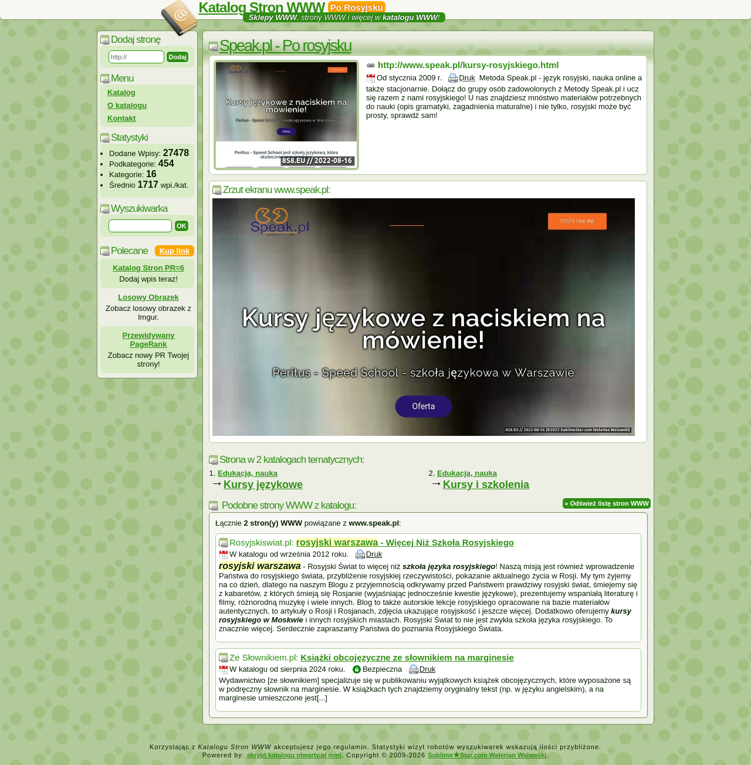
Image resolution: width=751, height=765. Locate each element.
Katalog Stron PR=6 (148, 267)
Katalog (121, 92)
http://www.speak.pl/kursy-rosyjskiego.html (468, 65)
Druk (467, 77)
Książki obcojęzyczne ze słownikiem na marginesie (406, 657)
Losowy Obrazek (148, 297)
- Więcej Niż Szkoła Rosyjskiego (405, 542)
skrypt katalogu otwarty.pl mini (294, 755)
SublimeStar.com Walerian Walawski (487, 755)
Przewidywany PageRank (149, 339)
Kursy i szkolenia (486, 484)
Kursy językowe (263, 484)
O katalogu (127, 105)
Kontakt (121, 118)
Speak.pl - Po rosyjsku (285, 46)
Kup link (175, 250)
